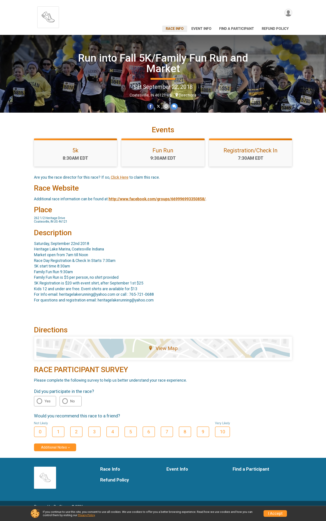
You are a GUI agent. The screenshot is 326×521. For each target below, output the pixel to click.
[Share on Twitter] (158, 106)
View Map (163, 354)
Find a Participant (236, 29)
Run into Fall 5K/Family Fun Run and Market (163, 63)
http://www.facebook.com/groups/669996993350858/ (157, 205)
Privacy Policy (86, 515)
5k (75, 156)
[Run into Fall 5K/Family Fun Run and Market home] (48, 16)
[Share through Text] (174, 106)
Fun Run (163, 156)
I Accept (275, 513)
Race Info (175, 29)
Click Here (119, 184)
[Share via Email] (166, 106)
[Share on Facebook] (150, 106)
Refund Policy (275, 29)
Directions (187, 95)
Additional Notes (54, 453)
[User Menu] (288, 13)
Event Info (201, 29)
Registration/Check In (250, 156)
